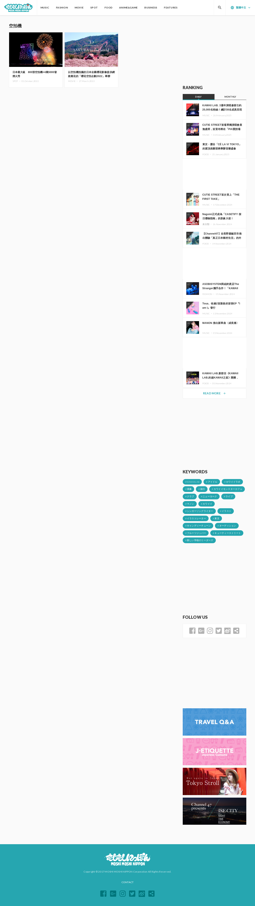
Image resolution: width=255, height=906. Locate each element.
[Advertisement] (214, 50)
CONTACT (127, 882)
